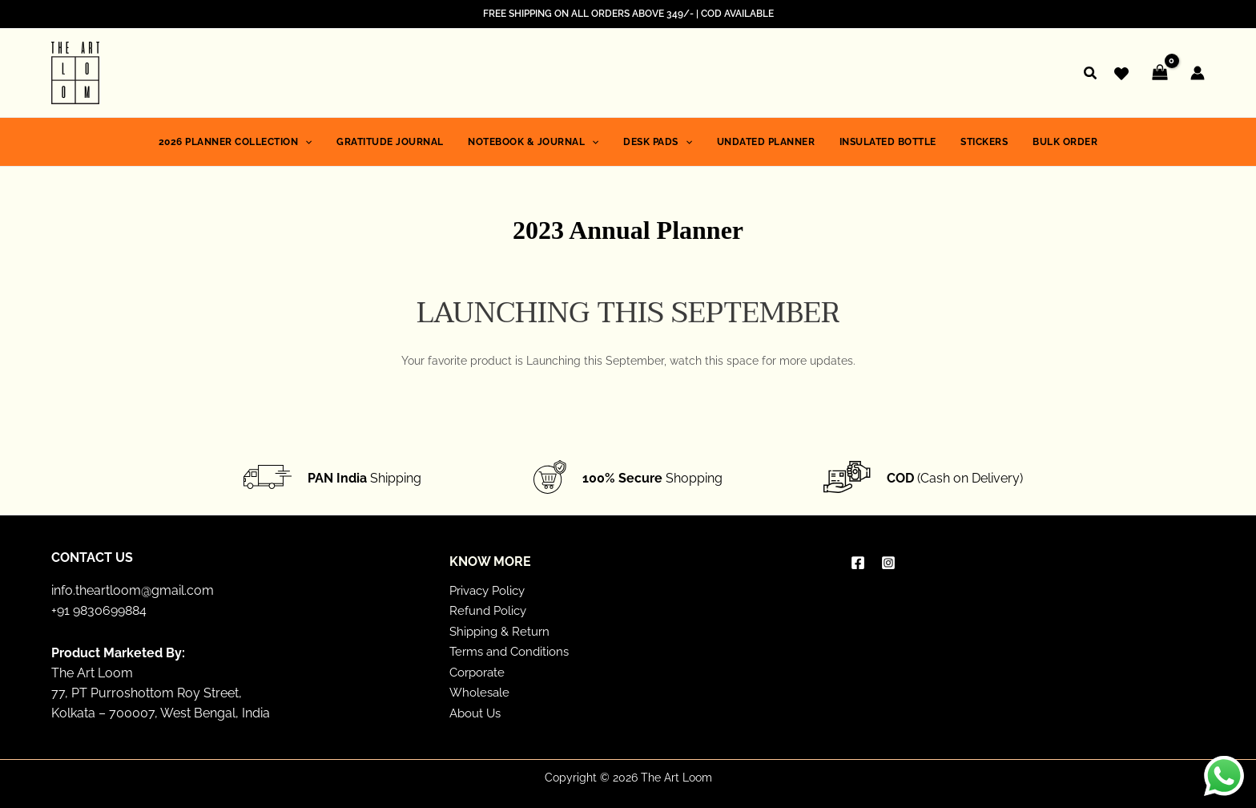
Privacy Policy (491, 589)
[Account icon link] (1197, 73)
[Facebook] (858, 562)
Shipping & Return (502, 630)
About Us (477, 712)
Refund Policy (490, 609)
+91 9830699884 (99, 609)
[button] (1091, 75)
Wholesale (481, 692)
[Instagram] (888, 562)
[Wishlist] (1121, 74)
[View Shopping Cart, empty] (1159, 73)
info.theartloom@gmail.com (132, 589)
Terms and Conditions (513, 651)
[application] (324, 142)
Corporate (479, 671)
